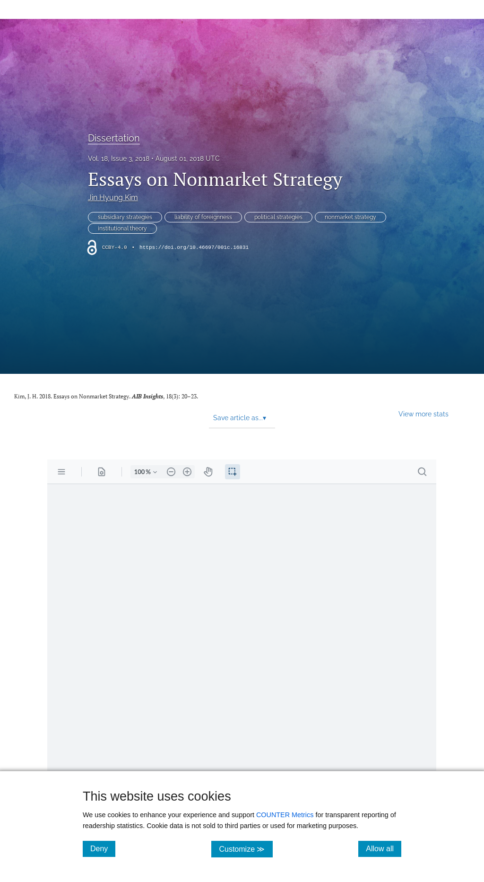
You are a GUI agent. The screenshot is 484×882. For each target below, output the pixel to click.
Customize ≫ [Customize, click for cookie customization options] (245, 848)
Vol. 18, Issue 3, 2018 (118, 158)
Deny (102, 848)
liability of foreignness (203, 217)
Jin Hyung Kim (113, 197)
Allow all (383, 848)
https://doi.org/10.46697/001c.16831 (194, 247)
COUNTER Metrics (285, 815)
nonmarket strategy (350, 217)
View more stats (423, 414)
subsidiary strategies (125, 217)
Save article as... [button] (239, 418)
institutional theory (122, 228)
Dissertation (114, 138)
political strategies (278, 217)
